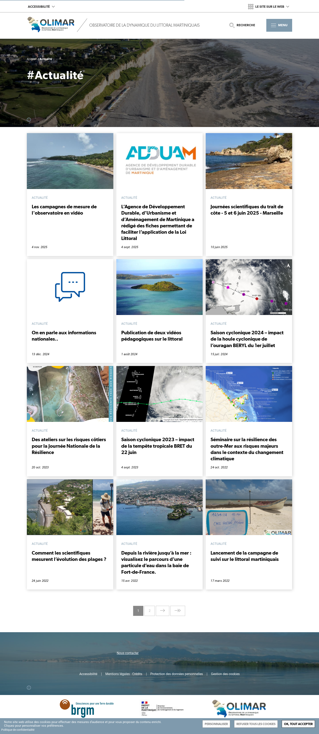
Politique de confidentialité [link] (17, 729)
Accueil (31, 59)
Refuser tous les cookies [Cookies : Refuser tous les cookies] (255, 724)
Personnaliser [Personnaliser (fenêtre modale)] (216, 724)
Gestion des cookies (225, 674)
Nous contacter (128, 653)
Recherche (242, 25)
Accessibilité (41, 7)
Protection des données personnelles (176, 674)
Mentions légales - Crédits (123, 674)
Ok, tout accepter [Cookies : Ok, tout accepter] (298, 724)
